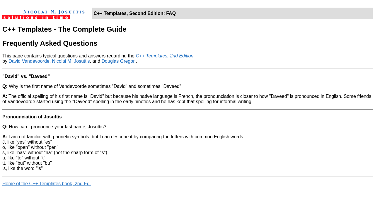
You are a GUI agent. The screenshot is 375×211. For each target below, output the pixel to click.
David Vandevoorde (28, 61)
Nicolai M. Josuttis (71, 61)
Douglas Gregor (118, 61)
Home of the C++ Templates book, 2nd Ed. (46, 183)
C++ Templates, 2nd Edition (164, 55)
